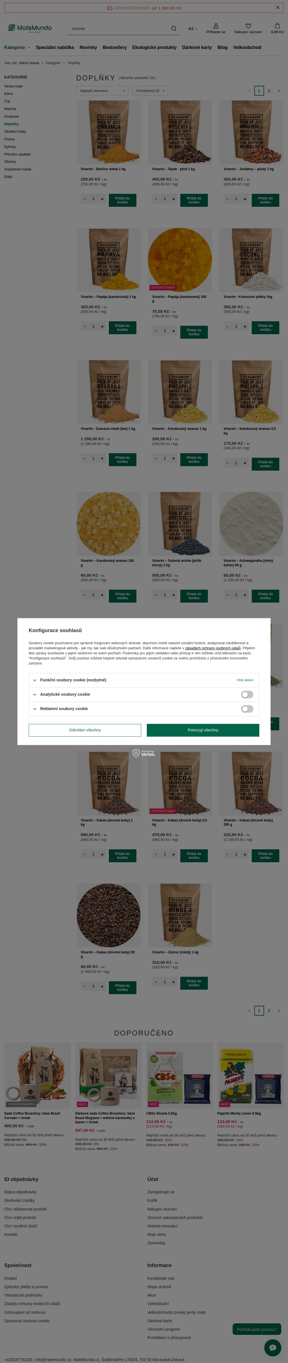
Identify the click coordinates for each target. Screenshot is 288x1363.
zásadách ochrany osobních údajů (212, 648)
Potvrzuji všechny (203, 730)
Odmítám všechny (85, 730)
